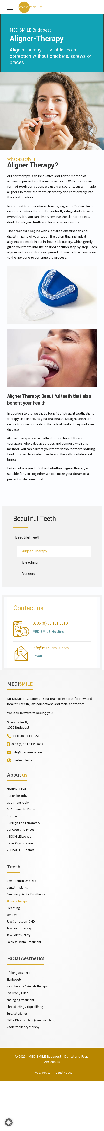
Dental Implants (18, 929)
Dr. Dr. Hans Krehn (19, 841)
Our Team (13, 855)
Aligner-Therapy (18, 943)
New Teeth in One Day (22, 922)
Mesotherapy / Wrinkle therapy (29, 1032)
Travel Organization (21, 883)
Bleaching (14, 950)
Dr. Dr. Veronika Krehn (22, 848)
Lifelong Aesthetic (20, 1018)
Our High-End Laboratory (24, 862)
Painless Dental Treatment (25, 986)
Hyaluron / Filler (18, 1039)
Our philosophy (17, 834)
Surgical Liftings (18, 1060)
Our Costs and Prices (22, 869)
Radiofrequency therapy (24, 1074)
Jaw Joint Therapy (20, 972)
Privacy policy (40, 1122)
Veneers (13, 958)
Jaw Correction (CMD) (22, 965)
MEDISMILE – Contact (21, 890)
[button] (8, 1122)
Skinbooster (15, 1025)
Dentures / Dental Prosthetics (28, 936)
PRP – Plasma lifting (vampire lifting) (32, 1067)
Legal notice (65, 1122)
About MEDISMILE (19, 827)
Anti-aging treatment (21, 1046)
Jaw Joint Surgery (20, 979)
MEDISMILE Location (21, 876)
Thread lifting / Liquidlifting (25, 1053)
